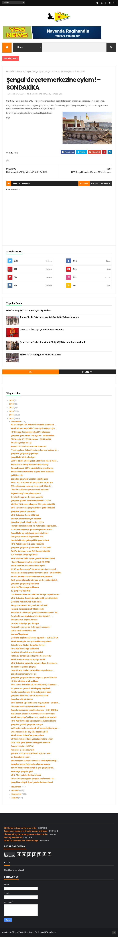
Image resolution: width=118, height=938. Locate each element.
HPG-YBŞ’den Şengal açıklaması (25, 589)
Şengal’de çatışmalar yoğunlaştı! (24, 455)
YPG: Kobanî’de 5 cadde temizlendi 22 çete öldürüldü (34, 599)
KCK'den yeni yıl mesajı (21, 444)
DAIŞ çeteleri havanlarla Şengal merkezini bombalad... (34, 581)
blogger (84, 185)
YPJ (30, 373)
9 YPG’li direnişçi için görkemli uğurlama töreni (31, 531)
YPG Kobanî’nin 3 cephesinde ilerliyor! (28, 567)
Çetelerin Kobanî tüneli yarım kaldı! (26, 603)
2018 (11, 405)
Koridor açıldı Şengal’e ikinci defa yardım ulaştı (31, 693)
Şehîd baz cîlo (17, 477)
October (15, 792)
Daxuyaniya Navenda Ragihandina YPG (27, 538)
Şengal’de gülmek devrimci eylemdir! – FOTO (31, 502)
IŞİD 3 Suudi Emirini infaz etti (23, 632)
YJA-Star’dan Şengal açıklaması (24, 556)
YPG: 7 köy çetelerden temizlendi (26, 776)
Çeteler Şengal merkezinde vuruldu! (27, 498)
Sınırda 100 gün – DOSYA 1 (22, 748)
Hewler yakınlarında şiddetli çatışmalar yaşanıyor (32, 578)
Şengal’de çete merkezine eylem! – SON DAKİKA (32, 437)
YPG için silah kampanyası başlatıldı (26, 520)
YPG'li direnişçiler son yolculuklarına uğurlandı (31, 643)
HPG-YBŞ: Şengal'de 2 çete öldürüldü (27, 545)
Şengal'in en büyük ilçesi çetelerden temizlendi (32, 784)
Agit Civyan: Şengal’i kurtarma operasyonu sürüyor (33, 715)
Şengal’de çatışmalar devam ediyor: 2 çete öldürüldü (34, 679)
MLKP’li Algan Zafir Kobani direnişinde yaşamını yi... (33, 426)
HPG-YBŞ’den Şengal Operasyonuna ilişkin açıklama (33, 722)
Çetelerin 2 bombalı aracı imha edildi (27, 654)
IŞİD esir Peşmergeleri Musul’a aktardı (40, 356)
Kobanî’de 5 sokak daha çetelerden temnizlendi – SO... (35, 614)
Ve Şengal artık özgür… (21, 758)
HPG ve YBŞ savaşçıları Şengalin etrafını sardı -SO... (33, 780)
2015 (11, 416)
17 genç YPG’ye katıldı (20, 592)
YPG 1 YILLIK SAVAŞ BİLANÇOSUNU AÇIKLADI (32, 484)
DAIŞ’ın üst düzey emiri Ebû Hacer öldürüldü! (30, 553)
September (16, 795)
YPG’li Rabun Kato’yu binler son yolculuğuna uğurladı (33, 719)
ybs (41, 71)
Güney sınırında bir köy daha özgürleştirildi (29, 733)
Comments (87, 373)
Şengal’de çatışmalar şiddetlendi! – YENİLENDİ (31, 549)
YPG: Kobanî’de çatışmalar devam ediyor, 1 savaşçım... (34, 664)
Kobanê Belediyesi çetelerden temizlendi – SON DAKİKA (36, 574)
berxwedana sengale (22, 71)
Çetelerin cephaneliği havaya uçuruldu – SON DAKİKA (34, 639)
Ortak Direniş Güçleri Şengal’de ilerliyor (28, 646)
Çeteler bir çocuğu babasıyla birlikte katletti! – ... (32, 618)
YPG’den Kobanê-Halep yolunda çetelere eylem (32, 740)
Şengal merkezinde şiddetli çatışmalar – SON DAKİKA (34, 711)
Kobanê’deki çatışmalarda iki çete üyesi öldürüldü (32, 473)
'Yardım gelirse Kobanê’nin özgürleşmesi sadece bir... (35, 451)
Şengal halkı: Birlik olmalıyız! (23, 459)
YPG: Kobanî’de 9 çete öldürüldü (25, 516)
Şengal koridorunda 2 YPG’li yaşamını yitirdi (29, 697)
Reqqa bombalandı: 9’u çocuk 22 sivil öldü (29, 607)
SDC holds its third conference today (20, 829)
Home (9, 71)
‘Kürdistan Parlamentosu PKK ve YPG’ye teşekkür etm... (36, 596)
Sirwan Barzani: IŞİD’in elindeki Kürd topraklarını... (32, 469)
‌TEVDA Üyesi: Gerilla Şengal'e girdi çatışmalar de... (33, 769)
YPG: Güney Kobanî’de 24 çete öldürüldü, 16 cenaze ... (35, 686)
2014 (11, 420)
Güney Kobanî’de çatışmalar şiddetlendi (28, 708)
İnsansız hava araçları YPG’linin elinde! (27, 610)
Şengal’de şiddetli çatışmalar (23, 513)
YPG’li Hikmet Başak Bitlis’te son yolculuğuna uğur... (34, 430)
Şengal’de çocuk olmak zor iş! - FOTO (27, 524)
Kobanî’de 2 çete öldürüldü (22, 751)
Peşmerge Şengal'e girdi (22, 773)
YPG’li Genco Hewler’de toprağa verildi (28, 661)
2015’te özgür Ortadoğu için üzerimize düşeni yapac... (34, 462)
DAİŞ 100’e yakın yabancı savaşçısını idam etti (30, 744)
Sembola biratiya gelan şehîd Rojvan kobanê (30, 542)
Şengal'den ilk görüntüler (22, 701)
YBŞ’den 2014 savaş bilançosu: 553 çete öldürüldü (33, 506)
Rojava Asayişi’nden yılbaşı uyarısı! (26, 495)
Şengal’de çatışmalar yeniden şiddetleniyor (29, 480)
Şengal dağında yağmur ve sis (24, 675)
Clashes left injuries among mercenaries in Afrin (25, 836)
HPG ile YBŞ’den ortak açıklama (24, 683)
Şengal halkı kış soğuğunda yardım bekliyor (29, 534)
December (16, 423)
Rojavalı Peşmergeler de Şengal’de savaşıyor (30, 628)
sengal (36, 71)
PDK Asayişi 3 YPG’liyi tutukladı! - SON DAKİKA (31, 441)
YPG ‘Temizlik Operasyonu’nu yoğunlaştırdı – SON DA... (35, 704)
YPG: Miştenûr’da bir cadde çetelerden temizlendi (33, 560)
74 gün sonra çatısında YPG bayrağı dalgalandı (30, 690)
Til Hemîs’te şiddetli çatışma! (23, 668)
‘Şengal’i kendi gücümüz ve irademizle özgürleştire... (34, 527)
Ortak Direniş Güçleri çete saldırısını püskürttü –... (33, 672)
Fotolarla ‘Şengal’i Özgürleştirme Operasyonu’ (31, 657)
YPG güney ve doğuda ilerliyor (24, 621)
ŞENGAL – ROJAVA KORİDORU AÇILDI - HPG (31, 755)
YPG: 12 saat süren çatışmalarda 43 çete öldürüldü (33, 509)
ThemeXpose (18, 934)
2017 (11, 409)
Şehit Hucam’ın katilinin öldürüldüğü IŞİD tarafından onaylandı (52, 343)
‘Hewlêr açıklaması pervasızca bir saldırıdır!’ (30, 491)
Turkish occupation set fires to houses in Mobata (25, 832)
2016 (11, 413)
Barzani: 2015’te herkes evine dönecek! (28, 448)
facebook (105, 185)
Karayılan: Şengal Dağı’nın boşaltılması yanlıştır (30, 766)
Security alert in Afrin (13, 839)
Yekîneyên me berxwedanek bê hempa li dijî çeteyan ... (35, 729)
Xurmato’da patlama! (19, 636)
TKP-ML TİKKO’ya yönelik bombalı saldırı (42, 331)
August (14, 799)
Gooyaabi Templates (47, 934)
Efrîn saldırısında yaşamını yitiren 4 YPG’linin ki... (32, 488)
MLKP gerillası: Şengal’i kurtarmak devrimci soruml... (34, 571)
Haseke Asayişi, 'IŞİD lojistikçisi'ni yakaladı (28, 312)
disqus (94, 185)
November (16, 788)
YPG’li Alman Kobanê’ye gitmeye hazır (27, 737)
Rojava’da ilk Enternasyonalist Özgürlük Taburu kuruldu (49, 318)
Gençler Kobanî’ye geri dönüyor (25, 625)
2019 (11, 402)
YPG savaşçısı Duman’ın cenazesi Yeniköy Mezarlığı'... (35, 762)
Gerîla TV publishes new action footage (21, 842)
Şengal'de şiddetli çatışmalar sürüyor (27, 726)
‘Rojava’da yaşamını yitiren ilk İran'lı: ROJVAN (30, 563)
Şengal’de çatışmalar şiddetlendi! (25, 585)
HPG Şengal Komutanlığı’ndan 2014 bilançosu (30, 433)
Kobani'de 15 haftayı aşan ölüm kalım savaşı (29, 466)
